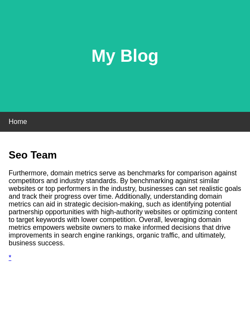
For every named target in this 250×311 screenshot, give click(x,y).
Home (18, 121)
